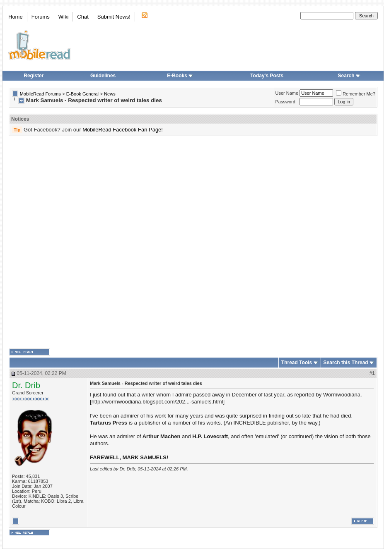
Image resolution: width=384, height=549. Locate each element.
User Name (287, 93)
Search (349, 76)
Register (33, 76)
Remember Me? (355, 93)
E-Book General (82, 93)
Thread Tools (296, 362)
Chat (82, 17)
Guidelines (103, 76)
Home (15, 17)
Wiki (63, 17)
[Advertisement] (99, 242)
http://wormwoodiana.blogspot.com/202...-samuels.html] (158, 402)
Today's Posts (266, 76)
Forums (40, 17)
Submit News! (113, 17)
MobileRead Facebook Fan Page (121, 130)
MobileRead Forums (40, 93)
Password (285, 101)
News (110, 93)
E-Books (180, 76)
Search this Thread (346, 362)
